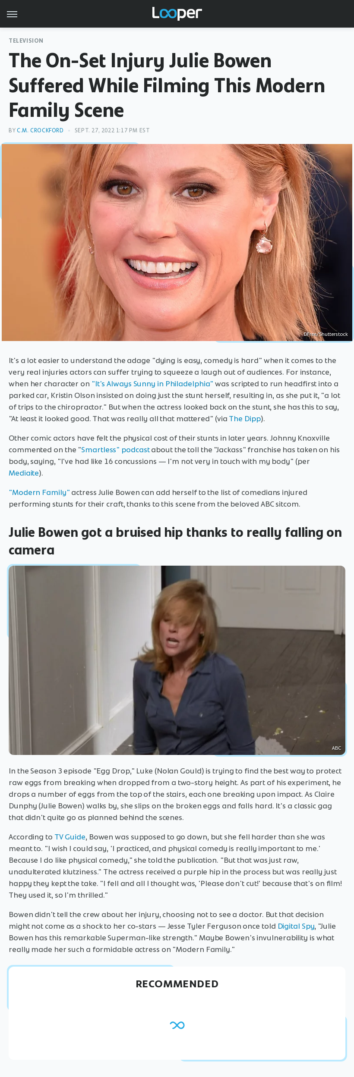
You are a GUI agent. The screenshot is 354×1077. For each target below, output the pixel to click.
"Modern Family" (39, 492)
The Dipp (244, 418)
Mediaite (24, 473)
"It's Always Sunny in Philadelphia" (153, 384)
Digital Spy (296, 926)
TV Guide (69, 837)
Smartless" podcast (115, 450)
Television (26, 41)
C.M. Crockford (40, 130)
